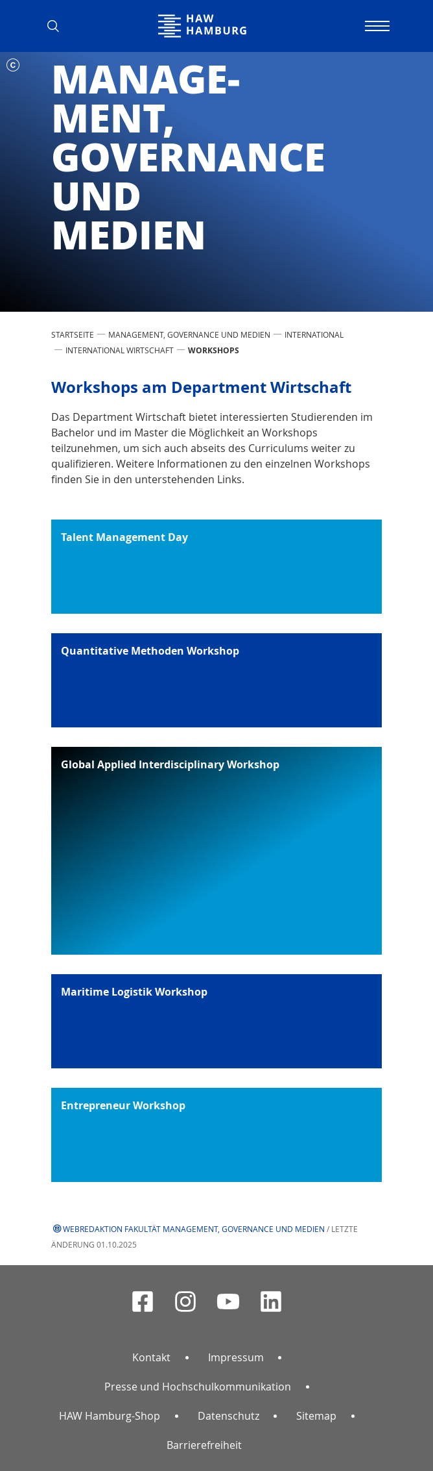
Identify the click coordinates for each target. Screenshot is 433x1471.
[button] (57, 26)
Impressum (236, 1357)
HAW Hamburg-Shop (109, 1416)
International (314, 334)
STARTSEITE (72, 334)
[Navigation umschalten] (375, 26)
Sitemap (316, 1416)
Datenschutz (228, 1416)
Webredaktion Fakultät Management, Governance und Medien (194, 1229)
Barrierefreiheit (204, 1445)
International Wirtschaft (119, 350)
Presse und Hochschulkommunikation (197, 1386)
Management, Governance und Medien (189, 334)
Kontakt (151, 1357)
